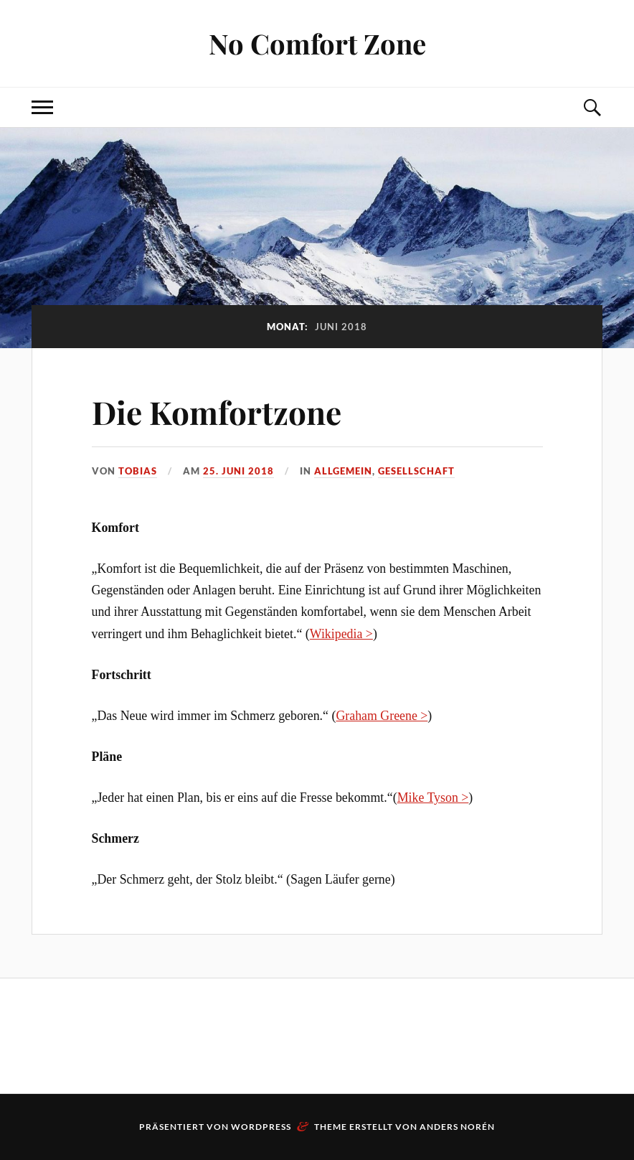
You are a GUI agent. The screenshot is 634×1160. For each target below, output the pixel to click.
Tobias (137, 471)
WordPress (261, 1126)
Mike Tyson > (433, 797)
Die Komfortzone (216, 411)
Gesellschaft (416, 471)
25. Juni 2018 (238, 471)
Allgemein (343, 471)
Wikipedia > (341, 634)
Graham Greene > (381, 715)
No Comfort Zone (317, 43)
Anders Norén (457, 1126)
